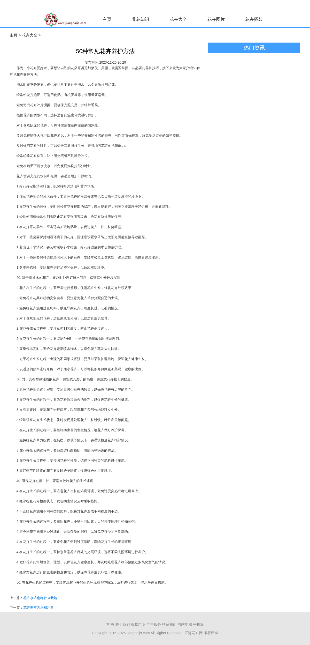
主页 (107, 19)
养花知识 (140, 19)
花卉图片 (216, 19)
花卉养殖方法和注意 (38, 607)
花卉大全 (178, 19)
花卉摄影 (254, 19)
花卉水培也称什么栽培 (40, 598)
